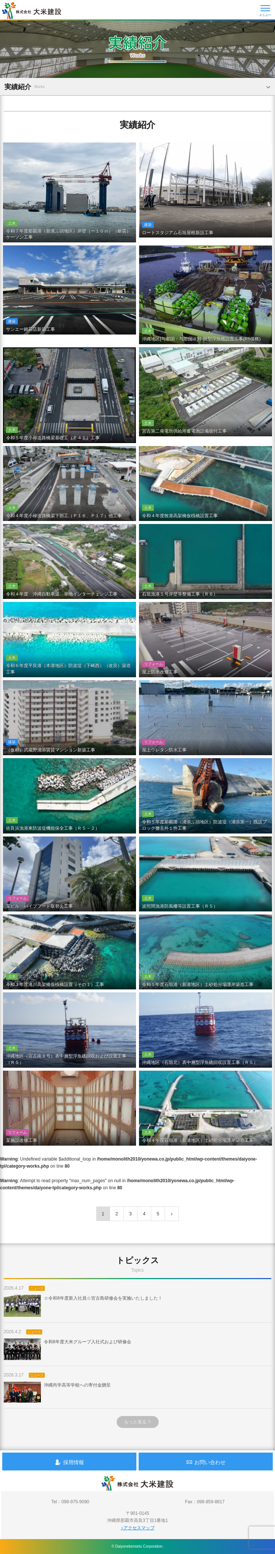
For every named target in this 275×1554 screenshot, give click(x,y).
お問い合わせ (206, 1462)
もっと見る (137, 1422)
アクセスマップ (138, 1528)
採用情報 (69, 1462)
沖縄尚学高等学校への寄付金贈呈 (57, 1392)
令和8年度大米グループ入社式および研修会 (67, 1349)
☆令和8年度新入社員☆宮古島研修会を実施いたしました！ (83, 1305)
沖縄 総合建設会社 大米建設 (31, 10)
